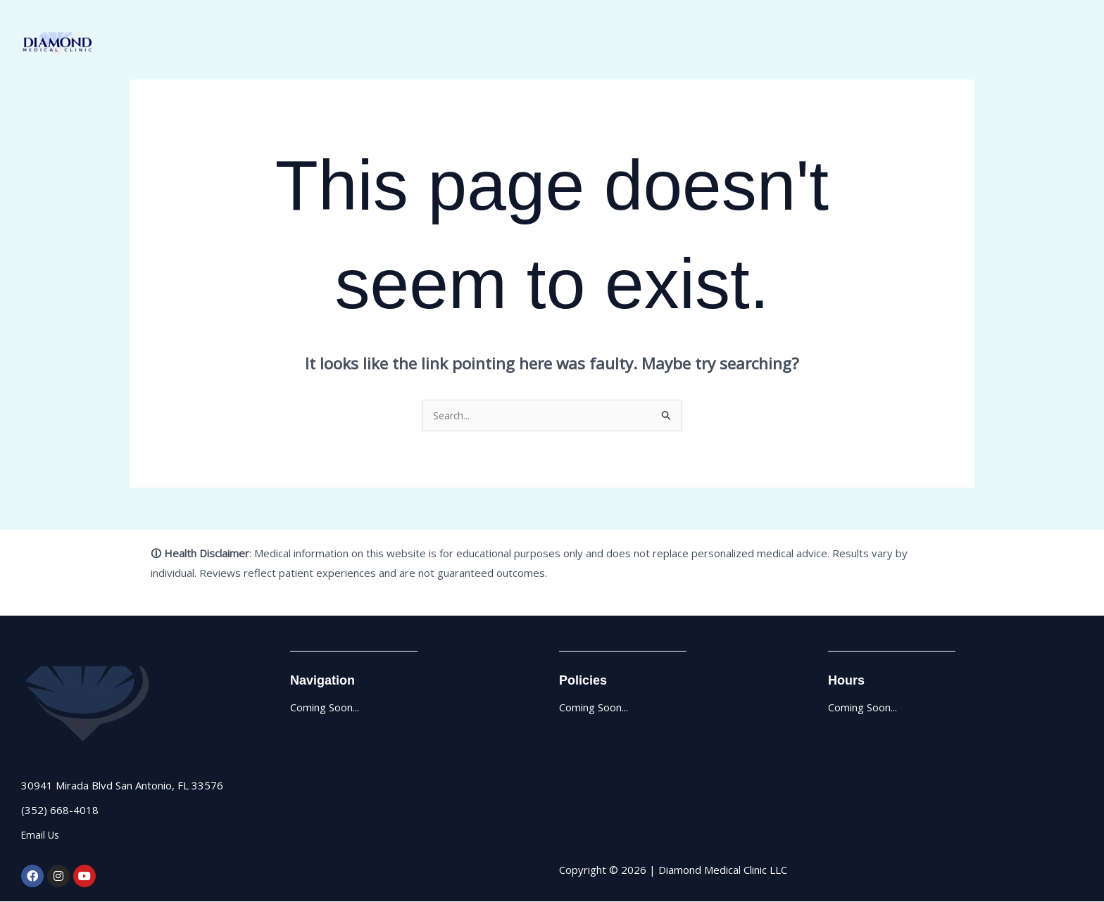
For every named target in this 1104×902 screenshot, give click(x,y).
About (933, 45)
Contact (1052, 45)
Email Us (42, 835)
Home (882, 45)
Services (991, 45)
